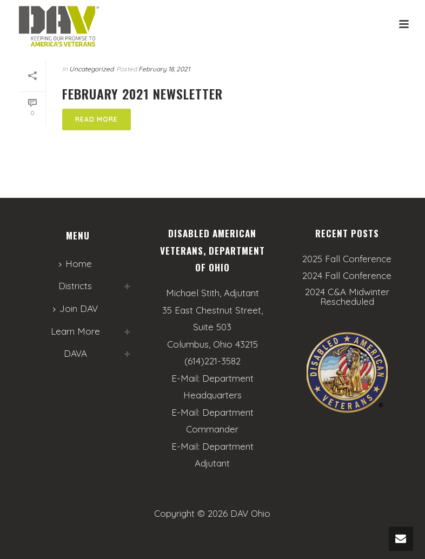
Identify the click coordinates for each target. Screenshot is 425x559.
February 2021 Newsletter (142, 93)
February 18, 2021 (164, 69)
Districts (75, 285)
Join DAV (75, 308)
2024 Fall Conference (346, 276)
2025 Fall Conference (346, 259)
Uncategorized (91, 69)
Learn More (75, 331)
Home (75, 263)
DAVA (75, 353)
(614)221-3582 (212, 361)
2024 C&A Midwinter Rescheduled (347, 297)
